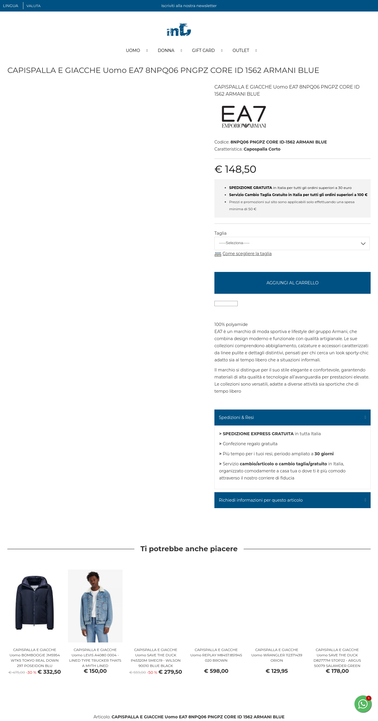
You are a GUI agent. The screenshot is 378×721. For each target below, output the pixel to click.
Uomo (133, 51)
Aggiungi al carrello (292, 283)
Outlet (240, 51)
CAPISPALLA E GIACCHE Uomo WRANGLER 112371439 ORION (276, 655)
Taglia (220, 234)
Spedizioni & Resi (236, 418)
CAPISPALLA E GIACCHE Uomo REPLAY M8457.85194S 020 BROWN (216, 655)
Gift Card (203, 51)
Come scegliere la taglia (247, 254)
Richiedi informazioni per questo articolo (261, 500)
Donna (166, 51)
